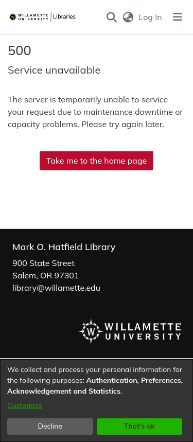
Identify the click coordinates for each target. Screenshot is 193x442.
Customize (24, 405)
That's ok (139, 426)
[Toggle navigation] (177, 17)
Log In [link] (151, 17)
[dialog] (96, 400)
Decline (50, 426)
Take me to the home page (96, 160)
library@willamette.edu (56, 287)
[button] (112, 17)
